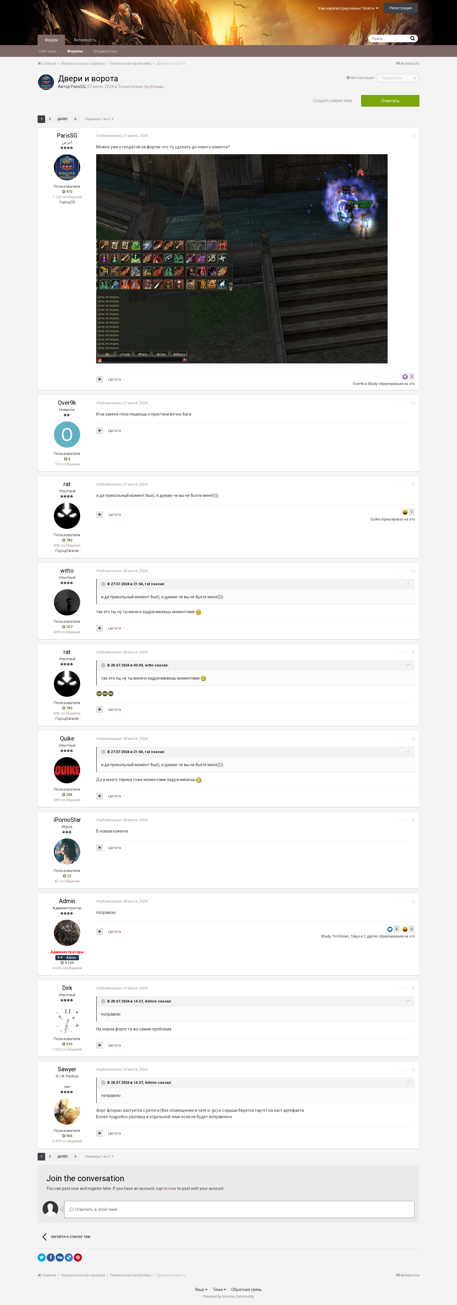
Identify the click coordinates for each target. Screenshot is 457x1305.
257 (67, 627)
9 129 (67, 963)
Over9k (358, 384)
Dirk (67, 987)
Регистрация (401, 8)
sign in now (166, 1188)
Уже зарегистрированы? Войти (348, 8)
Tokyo (355, 936)
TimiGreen (340, 936)
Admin (67, 901)
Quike (375, 519)
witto (67, 570)
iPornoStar (67, 819)
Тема (219, 1289)
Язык (201, 1289)
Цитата (114, 379)
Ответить (390, 101)
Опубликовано (121, 135)
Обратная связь (246, 1289)
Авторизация (363, 77)
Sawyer (67, 1069)
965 (67, 1136)
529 (67, 1044)
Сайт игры (47, 51)
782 (67, 540)
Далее (62, 119)
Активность (85, 40)
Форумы (75, 51)
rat (67, 484)
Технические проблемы (141, 86)
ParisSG (78, 86)
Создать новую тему (332, 100)
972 (67, 191)
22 (67, 876)
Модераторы (105, 51)
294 (67, 794)
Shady (373, 384)
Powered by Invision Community (228, 1297)
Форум (51, 40)
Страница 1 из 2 (99, 119)
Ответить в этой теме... (94, 1209)
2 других (371, 936)
